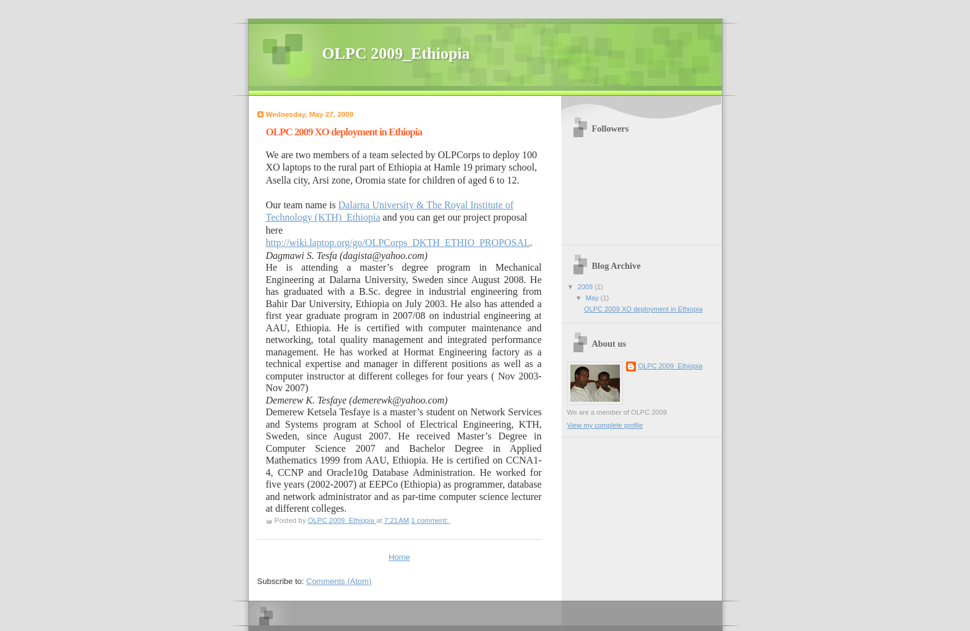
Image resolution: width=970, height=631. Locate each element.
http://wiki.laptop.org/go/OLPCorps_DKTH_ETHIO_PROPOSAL (398, 242)
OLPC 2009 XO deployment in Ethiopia (344, 132)
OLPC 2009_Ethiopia (670, 366)
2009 (586, 286)
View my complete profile (605, 425)
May (593, 298)
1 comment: (430, 520)
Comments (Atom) (338, 581)
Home (399, 557)
